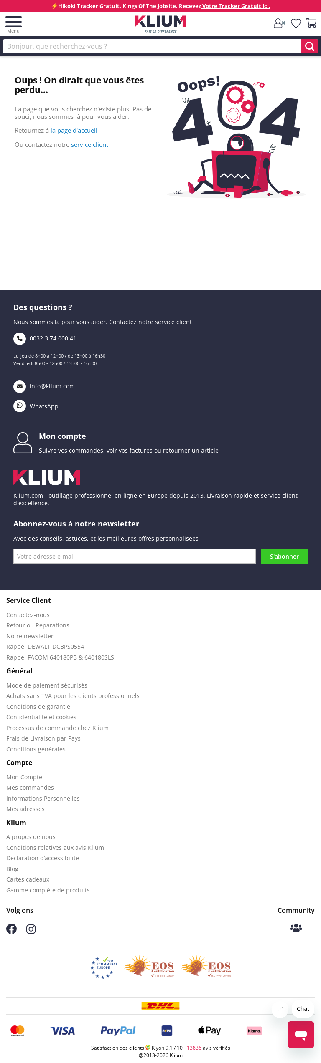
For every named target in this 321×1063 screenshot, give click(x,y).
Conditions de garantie (38, 706)
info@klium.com (44, 386)
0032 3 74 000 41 (44, 338)
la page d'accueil (74, 130)
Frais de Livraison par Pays (43, 738)
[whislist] (296, 24)
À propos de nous (31, 837)
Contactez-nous (28, 615)
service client (89, 144)
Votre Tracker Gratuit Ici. (235, 6)
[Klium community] (296, 928)
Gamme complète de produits (48, 890)
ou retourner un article (186, 450)
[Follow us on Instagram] (31, 931)
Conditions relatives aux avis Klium (55, 847)
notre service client (165, 322)
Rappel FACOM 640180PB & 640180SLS (60, 657)
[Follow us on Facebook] (11, 932)
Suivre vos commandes (71, 450)
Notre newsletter (30, 636)
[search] (309, 46)
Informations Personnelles (43, 798)
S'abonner (284, 556)
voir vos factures (130, 450)
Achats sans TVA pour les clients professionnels (73, 696)
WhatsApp (36, 406)
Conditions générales (36, 749)
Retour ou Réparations (37, 625)
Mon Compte (24, 777)
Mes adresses (25, 809)
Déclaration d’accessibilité (42, 858)
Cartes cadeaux (27, 879)
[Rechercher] (160, 46)
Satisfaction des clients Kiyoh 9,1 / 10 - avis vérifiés (160, 1047)
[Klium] (160, 25)
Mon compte (62, 436)
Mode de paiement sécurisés (46, 685)
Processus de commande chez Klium (57, 728)
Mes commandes (30, 787)
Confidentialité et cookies (41, 717)
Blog (12, 869)
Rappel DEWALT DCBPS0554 (45, 646)
